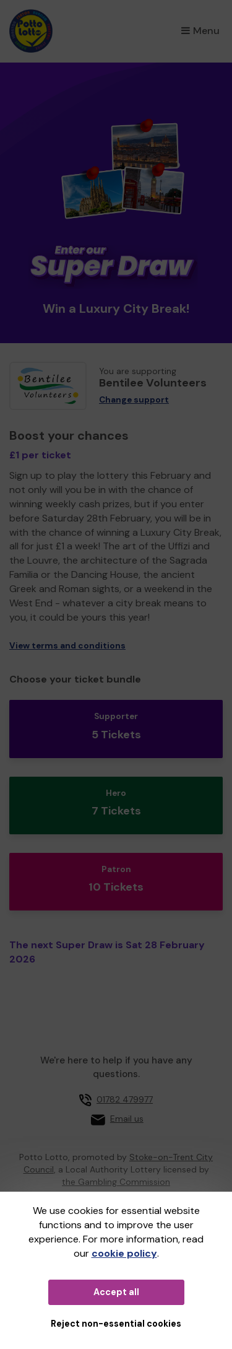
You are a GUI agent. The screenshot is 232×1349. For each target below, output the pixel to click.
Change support (134, 400)
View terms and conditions (67, 645)
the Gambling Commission (116, 1181)
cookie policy (124, 1253)
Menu (200, 30)
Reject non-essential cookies (116, 1323)
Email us (127, 1118)
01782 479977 (125, 1099)
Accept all (116, 1292)
